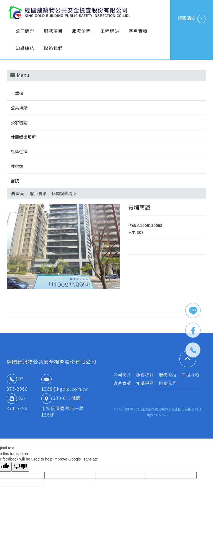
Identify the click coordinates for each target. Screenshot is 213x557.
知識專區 (145, 383)
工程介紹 (190, 374)
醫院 (15, 181)
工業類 (17, 93)
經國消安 (192, 19)
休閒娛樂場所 (23, 137)
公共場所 (19, 108)
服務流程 (81, 31)
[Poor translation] (20, 467)
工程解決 (109, 31)
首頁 (17, 193)
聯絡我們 (53, 48)
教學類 (17, 166)
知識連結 (25, 48)
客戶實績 (138, 31)
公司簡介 (25, 31)
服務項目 (53, 31)
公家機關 (19, 122)
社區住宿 (19, 151)
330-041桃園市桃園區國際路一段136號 (62, 406)
